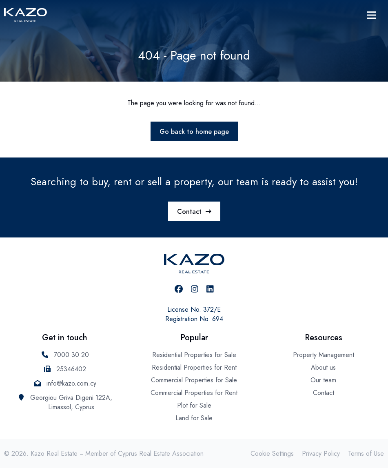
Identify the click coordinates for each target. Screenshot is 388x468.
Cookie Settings (272, 453)
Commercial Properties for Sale (194, 380)
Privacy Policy (321, 453)
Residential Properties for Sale (194, 354)
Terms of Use (366, 453)
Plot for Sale (194, 405)
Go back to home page (194, 131)
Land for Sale (194, 418)
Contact (194, 211)
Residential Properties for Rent (194, 367)
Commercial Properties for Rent (194, 392)
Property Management (323, 354)
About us (323, 367)
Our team (323, 380)
